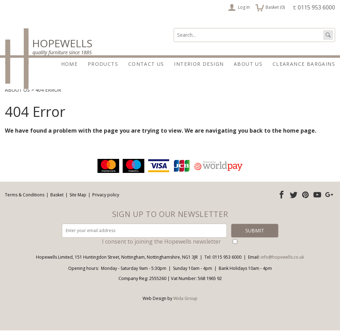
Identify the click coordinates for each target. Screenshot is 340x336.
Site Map (78, 200)
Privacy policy (105, 200)
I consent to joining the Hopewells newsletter (161, 247)
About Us (248, 64)
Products (103, 64)
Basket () (270, 7)
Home (69, 64)
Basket (57, 200)
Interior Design (199, 64)
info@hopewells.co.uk (282, 263)
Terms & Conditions (24, 200)
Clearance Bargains (304, 64)
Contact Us (146, 64)
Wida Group (185, 304)
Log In (239, 7)
